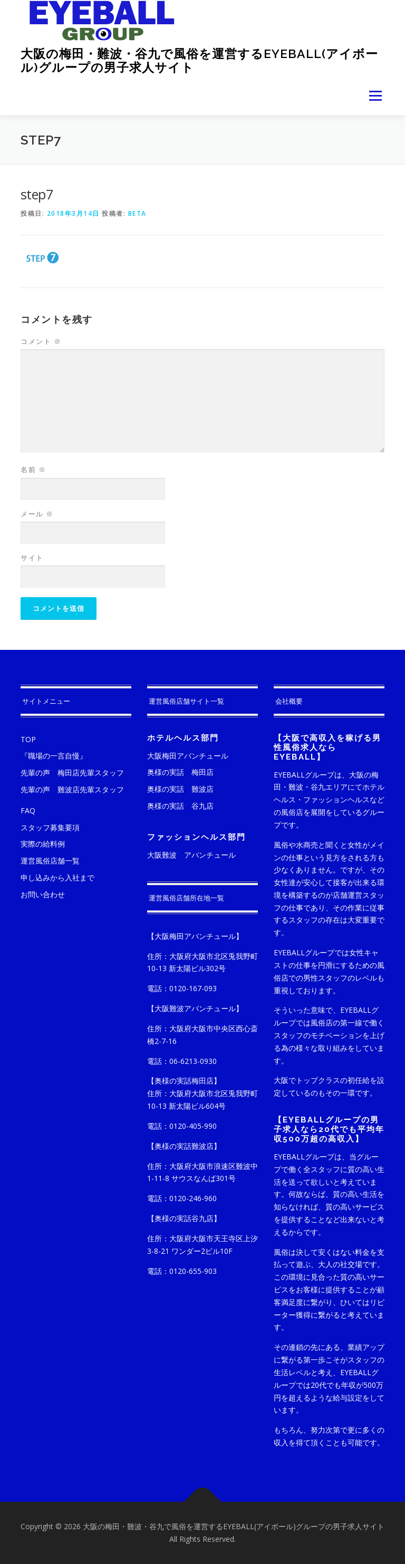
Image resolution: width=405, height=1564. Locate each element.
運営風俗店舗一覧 (50, 861)
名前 (33, 469)
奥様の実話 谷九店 (180, 806)
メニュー (375, 95)
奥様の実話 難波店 (180, 789)
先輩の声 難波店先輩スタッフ (72, 789)
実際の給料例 (43, 844)
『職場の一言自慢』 (54, 756)
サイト (32, 557)
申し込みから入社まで (57, 877)
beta (137, 213)
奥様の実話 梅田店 (180, 772)
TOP (28, 739)
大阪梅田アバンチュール (187, 756)
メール (37, 514)
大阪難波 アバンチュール (191, 855)
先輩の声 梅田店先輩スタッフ (72, 772)
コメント (41, 341)
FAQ (28, 810)
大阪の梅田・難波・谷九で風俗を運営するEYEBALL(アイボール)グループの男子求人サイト (199, 60)
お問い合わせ (43, 894)
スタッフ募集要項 (50, 827)
